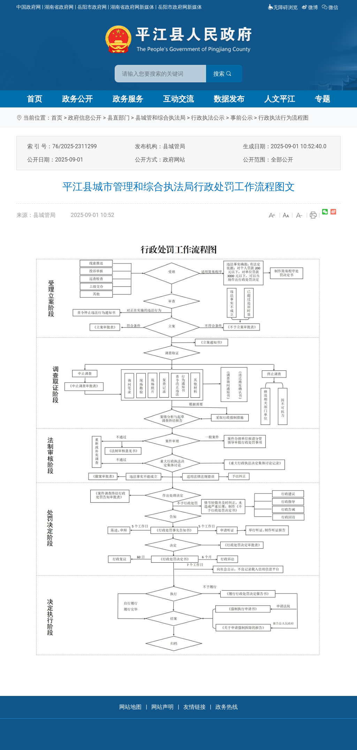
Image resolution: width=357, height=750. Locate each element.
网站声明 (162, 707)
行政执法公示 (208, 117)
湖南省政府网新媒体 (132, 7)
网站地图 (130, 707)
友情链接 (194, 707)
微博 (310, 7)
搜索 (228, 72)
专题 (322, 99)
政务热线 (226, 707)
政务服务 (128, 99)
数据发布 (229, 99)
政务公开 (77, 99)
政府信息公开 (84, 117)
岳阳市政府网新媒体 (180, 7)
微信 (331, 7)
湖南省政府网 (59, 7)
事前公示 (241, 117)
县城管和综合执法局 (160, 117)
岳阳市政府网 (92, 7)
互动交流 (178, 99)
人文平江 (279, 99)
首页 (34, 99)
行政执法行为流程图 (283, 117)
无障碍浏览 (283, 7)
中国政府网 (28, 7)
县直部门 (118, 117)
